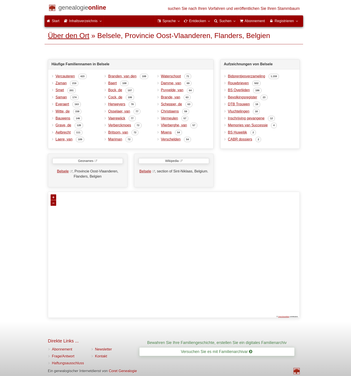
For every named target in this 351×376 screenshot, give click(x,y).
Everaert (62, 104)
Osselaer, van (119, 111)
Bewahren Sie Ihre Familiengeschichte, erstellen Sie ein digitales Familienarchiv (217, 342)
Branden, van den (122, 76)
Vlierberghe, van (174, 125)
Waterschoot (171, 76)
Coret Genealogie (123, 371)
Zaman (61, 83)
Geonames (85, 161)
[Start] (82, 8)
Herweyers (116, 104)
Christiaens (170, 111)
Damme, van (171, 83)
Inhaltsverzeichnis (82, 21)
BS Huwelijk (237, 132)
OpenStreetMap (283, 316)
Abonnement (62, 349)
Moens (166, 132)
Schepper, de (171, 104)
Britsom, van (118, 132)
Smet (60, 90)
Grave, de (63, 125)
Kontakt (101, 356)
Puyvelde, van (172, 90)
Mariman (115, 139)
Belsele (62, 171)
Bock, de (115, 90)
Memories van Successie (248, 125)
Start (53, 21)
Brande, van (170, 97)
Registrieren (283, 21)
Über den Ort (68, 36)
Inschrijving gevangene (246, 118)
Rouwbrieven (238, 83)
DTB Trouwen (239, 104)
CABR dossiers (240, 139)
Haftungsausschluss (68, 363)
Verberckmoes (119, 125)
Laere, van (64, 139)
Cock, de (115, 97)
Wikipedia (172, 161)
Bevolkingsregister (242, 97)
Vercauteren (65, 76)
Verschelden (171, 139)
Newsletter (103, 349)
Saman (61, 97)
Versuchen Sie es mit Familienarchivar (216, 351)
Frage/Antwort (63, 356)
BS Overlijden (239, 90)
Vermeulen (169, 118)
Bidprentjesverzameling (246, 76)
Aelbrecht (63, 132)
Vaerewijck (116, 118)
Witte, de (63, 111)
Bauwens (63, 118)
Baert (112, 83)
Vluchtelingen (238, 111)
